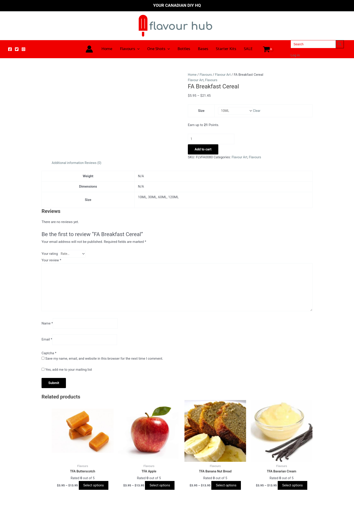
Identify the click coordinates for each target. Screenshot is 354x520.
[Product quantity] (213, 139)
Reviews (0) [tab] (95, 164)
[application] (137, 49)
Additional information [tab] (68, 164)
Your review (51, 262)
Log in (295, 55)
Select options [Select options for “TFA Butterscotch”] (93, 490)
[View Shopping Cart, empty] (266, 49)
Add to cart (203, 150)
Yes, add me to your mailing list (67, 374)
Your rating (50, 255)
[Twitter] (17, 49)
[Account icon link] (89, 49)
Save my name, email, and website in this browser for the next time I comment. (104, 363)
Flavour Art (224, 75)
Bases (203, 49)
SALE (248, 49)
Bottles (183, 49)
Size (201, 111)
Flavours (130, 49)
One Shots (158, 49)
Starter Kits (226, 49)
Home (106, 49)
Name (47, 327)
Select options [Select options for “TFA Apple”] (159, 490)
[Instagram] (23, 49)
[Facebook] (10, 49)
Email (47, 344)
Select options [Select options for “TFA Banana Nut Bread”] (226, 490)
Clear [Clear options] (258, 111)
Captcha (49, 357)
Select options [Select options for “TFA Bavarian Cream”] (292, 490)
